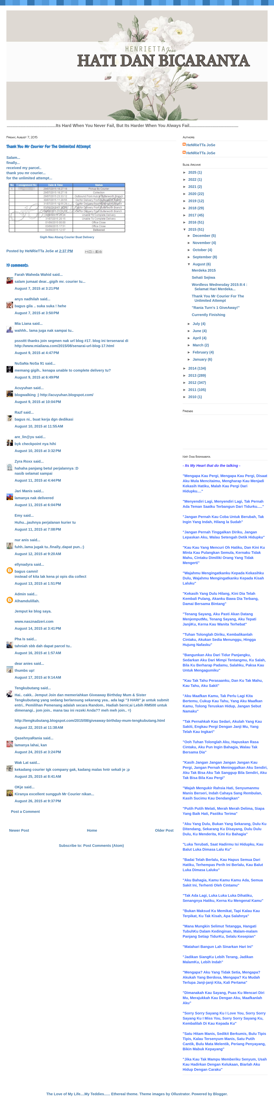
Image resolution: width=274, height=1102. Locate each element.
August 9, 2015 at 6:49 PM (37, 377)
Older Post (164, 830)
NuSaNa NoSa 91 (29, 363)
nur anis (22, 540)
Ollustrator (180, 1094)
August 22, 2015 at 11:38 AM (39, 727)
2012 (192, 383)
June (197, 331)
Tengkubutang (27, 688)
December (202, 236)
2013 (192, 375)
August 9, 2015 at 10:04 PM (38, 402)
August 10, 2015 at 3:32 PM (38, 451)
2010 (192, 397)
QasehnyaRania (28, 738)
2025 (192, 172)
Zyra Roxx (23, 461)
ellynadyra (24, 564)
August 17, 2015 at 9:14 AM (38, 677)
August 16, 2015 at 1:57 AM (38, 653)
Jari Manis (24, 491)
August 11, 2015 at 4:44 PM (38, 480)
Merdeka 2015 (204, 270)
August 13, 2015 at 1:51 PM (38, 583)
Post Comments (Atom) (103, 846)
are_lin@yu (24, 437)
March (198, 345)
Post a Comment (25, 812)
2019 (192, 201)
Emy (18, 515)
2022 (192, 179)
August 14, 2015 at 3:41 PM (38, 628)
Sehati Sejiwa (203, 277)
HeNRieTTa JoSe (200, 145)
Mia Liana (23, 324)
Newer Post (19, 830)
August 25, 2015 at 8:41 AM (38, 776)
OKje (19, 787)
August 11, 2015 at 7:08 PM (38, 529)
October (200, 250)
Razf (18, 412)
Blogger (220, 1094)
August (199, 264)
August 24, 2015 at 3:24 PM (38, 752)
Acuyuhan (23, 388)
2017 (192, 215)
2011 (192, 390)
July (197, 324)
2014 (192, 368)
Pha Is (20, 639)
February (201, 352)
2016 (192, 222)
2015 (192, 229)
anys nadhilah (27, 299)
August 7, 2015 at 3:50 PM (37, 313)
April (197, 338)
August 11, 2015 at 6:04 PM (38, 505)
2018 (192, 208)
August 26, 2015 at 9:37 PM (38, 801)
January (200, 359)
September (203, 257)
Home (92, 830)
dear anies (24, 663)
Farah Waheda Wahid (33, 275)
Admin (20, 594)
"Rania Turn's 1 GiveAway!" (216, 308)
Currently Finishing (208, 315)
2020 (192, 194)
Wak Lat (21, 763)
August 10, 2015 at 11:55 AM (39, 426)
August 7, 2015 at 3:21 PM (37, 288)
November (202, 243)
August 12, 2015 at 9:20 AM (38, 554)
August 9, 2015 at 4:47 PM (37, 353)
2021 (192, 187)
